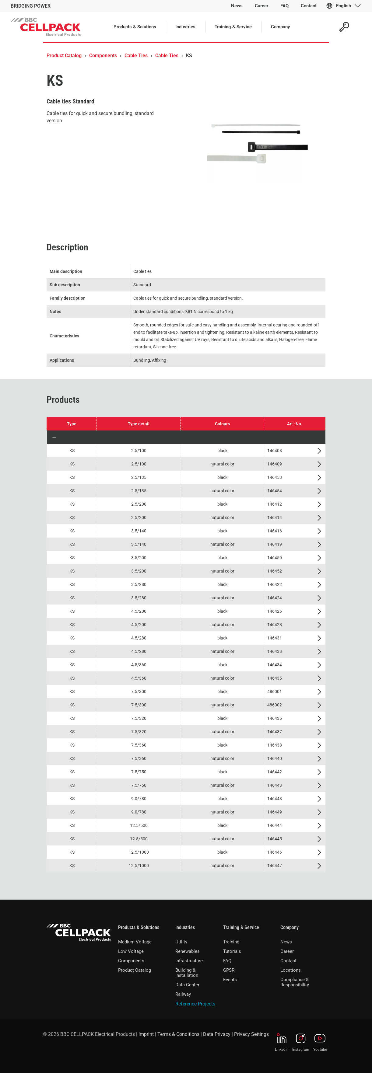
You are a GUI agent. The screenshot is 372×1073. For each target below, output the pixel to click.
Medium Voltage (135, 942)
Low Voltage (131, 951)
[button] (186, 437)
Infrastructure (189, 960)
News (286, 942)
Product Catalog (64, 55)
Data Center (187, 985)
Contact (288, 960)
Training (231, 942)
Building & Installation (186, 972)
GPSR (228, 970)
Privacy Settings (251, 1034)
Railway (183, 994)
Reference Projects (195, 1004)
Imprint (146, 1034)
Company (289, 927)
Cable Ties (136, 55)
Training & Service (241, 927)
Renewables (187, 951)
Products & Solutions (138, 927)
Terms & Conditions (178, 1034)
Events (230, 979)
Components (103, 55)
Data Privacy (216, 1034)
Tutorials (232, 951)
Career (287, 951)
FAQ (227, 960)
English (343, 6)
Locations (290, 970)
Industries (185, 927)
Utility (181, 942)
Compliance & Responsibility (294, 982)
